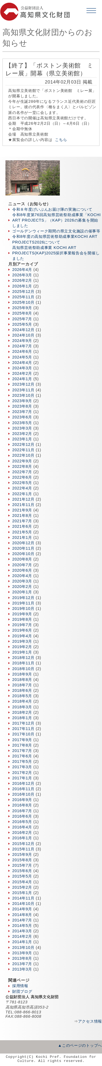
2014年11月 (23, 898)
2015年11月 (23, 849)
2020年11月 (23, 548)
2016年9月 (22, 800)
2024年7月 (22, 346)
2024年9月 (22, 340)
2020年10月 (23, 554)
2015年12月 (23, 843)
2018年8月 (22, 679)
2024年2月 (22, 373)
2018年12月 (23, 657)
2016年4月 (22, 827)
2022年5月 (22, 483)
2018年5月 (22, 696)
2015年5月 (22, 876)
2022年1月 (22, 494)
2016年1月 (22, 838)
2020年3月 (22, 581)
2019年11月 (23, 603)
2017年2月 (22, 772)
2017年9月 (22, 740)
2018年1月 (22, 718)
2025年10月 (23, 302)
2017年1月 (22, 778)
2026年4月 (22, 269)
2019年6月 (22, 630)
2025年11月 (23, 297)
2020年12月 (23, 543)
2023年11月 (23, 390)
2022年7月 (22, 472)
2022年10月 (23, 455)
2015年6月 (22, 871)
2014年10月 (23, 903)
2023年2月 (22, 433)
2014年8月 (22, 915)
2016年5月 (22, 821)
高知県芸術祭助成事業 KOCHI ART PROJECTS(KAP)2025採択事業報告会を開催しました (56, 253)
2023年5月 (22, 423)
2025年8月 (22, 313)
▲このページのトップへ (80, 1045)
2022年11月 (23, 450)
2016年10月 (23, 794)
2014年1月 (22, 942)
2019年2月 (22, 647)
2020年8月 (22, 559)
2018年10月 (23, 669)
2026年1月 (22, 286)
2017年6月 (22, 756)
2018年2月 (22, 712)
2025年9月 (22, 308)
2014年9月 (22, 909)
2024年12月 (23, 330)
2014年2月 (22, 936)
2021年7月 (22, 521)
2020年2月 (22, 586)
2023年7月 (22, 411)
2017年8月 (22, 745)
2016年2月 (22, 832)
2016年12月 (23, 783)
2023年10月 (23, 395)
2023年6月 (22, 417)
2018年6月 (22, 690)
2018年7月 (22, 685)
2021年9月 (22, 510)
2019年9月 (22, 614)
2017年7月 (22, 750)
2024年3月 (22, 368)
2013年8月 (22, 958)
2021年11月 (23, 504)
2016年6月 (22, 816)
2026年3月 (22, 275)
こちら (61, 139)
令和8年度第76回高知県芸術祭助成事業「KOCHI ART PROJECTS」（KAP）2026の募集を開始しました (56, 220)
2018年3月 (22, 707)
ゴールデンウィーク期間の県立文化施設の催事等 (56, 231)
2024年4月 (22, 362)
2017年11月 (23, 728)
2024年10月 (23, 335)
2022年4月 (22, 488)
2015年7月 (22, 865)
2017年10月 (23, 734)
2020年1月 (22, 592)
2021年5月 (22, 532)
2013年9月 (22, 953)
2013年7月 (22, 964)
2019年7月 (22, 625)
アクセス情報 (90, 1021)
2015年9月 (22, 854)
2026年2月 (22, 280)
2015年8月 (22, 860)
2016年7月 (22, 811)
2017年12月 (23, 723)
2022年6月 (22, 477)
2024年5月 (22, 357)
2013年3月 (22, 969)
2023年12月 (23, 384)
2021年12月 (23, 499)
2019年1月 (22, 652)
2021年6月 (22, 526)
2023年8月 (22, 406)
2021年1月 (22, 537)
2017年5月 (22, 761)
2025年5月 (22, 324)
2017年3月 (22, 767)
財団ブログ (22, 991)
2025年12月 (23, 291)
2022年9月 (22, 461)
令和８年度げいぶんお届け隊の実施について (52, 209)
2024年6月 (22, 351)
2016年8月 (22, 805)
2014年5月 (22, 925)
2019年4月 (22, 636)
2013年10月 (23, 947)
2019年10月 (23, 608)
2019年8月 (22, 619)
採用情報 (20, 986)
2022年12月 (23, 444)
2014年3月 (22, 931)
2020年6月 (22, 570)
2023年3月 (22, 428)
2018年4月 (22, 701)
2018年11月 (23, 663)
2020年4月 (22, 576)
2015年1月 (22, 893)
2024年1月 (22, 379)
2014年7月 (22, 920)
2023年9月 (22, 401)
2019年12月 (23, 598)
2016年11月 (23, 789)
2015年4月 (22, 882)
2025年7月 (22, 319)
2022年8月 (22, 466)
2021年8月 (22, 515)
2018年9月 (22, 674)
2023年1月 (22, 439)
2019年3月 (22, 641)
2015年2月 (22, 887)
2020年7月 (22, 565)
